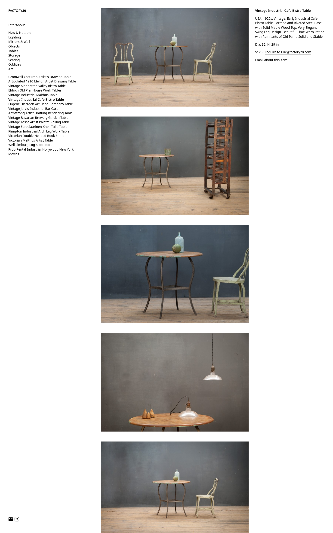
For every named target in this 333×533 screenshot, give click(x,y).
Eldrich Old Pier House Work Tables (35, 90)
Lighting (14, 37)
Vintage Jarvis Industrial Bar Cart (33, 108)
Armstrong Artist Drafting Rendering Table (40, 113)
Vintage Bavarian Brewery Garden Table (38, 117)
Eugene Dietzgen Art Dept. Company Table (40, 104)
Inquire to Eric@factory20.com (288, 52)
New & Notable (19, 32)
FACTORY (17, 10)
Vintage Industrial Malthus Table (32, 95)
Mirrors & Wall (19, 41)
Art (10, 69)
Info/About (16, 25)
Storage (14, 55)
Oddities (14, 64)
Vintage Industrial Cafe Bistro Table (36, 99)
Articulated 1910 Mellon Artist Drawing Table (42, 81)
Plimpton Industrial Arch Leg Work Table (38, 131)
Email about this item (271, 60)
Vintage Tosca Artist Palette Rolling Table (39, 122)
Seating (14, 60)
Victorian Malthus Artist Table (30, 140)
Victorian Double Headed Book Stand (36, 135)
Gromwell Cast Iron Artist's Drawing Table (39, 77)
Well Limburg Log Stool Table (30, 144)
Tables (13, 51)
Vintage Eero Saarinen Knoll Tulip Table (37, 126)
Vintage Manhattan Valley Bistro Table (37, 86)
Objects (14, 46)
